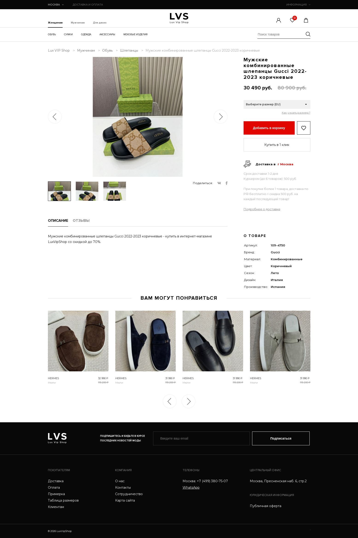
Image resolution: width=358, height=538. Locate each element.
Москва (56, 4)
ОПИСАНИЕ (58, 220)
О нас (120, 481)
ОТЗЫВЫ (81, 220)
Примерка (56, 494)
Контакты (123, 487)
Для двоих (100, 22)
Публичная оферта (265, 506)
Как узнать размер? (296, 112)
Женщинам (55, 22)
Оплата (54, 487)
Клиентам (56, 507)
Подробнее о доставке (262, 209)
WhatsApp (191, 487)
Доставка (56, 481)
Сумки (68, 34)
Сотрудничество (129, 494)
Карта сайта (125, 500)
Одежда (86, 34)
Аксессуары (107, 34)
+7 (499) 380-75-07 (212, 481)
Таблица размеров (63, 500)
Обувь (52, 34)
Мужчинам (78, 22)
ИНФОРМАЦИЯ (298, 4)
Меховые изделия (135, 34)
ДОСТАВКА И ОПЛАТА (88, 4)
